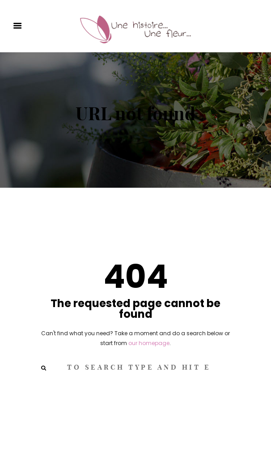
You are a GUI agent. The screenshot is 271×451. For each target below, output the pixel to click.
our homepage (148, 343)
